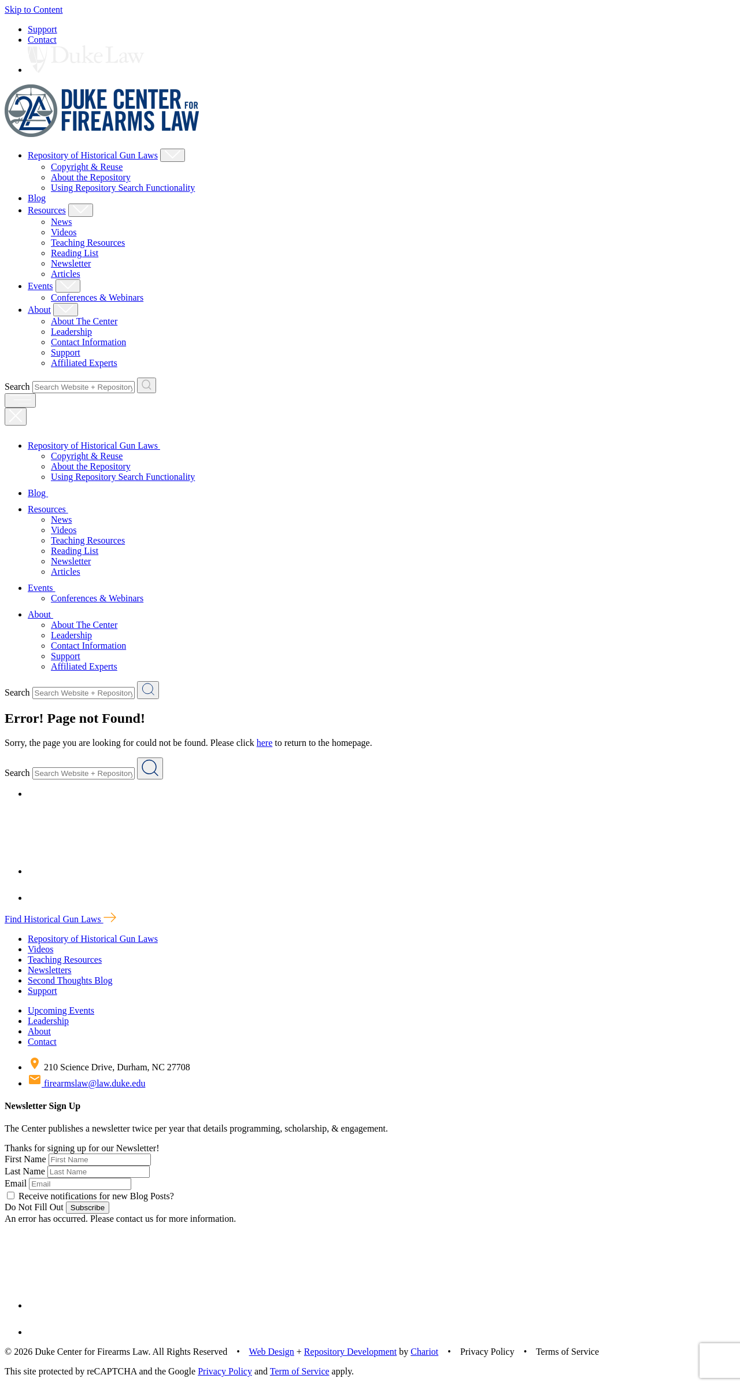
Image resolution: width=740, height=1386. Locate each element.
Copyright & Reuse (87, 167)
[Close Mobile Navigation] (16, 417)
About (39, 310)
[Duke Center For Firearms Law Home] (102, 134)
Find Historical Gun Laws (60, 919)
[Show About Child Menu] (65, 309)
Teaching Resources (88, 242)
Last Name (25, 1171)
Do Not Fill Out (34, 1207)
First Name (25, 1159)
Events (40, 286)
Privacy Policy (225, 1371)
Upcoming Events (61, 1010)
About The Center (84, 321)
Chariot (424, 1352)
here (265, 743)
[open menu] (20, 400)
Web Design (271, 1352)
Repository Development (350, 1352)
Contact (42, 40)
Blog (37, 198)
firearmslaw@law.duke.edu (86, 1083)
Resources (47, 210)
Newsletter (71, 263)
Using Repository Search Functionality (123, 188)
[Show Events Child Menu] (68, 286)
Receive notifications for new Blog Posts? (90, 1196)
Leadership (71, 332)
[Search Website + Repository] (146, 385)
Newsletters (50, 970)
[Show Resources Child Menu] (80, 210)
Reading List (74, 253)
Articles (65, 274)
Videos (63, 232)
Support (42, 29)
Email (16, 1183)
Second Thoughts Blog (70, 980)
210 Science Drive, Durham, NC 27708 (109, 1067)
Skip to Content (33, 9)
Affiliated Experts (84, 363)
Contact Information (88, 342)
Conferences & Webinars (97, 297)
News (61, 222)
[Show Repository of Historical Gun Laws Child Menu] (172, 155)
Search (17, 386)
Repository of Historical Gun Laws (93, 155)
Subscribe (88, 1207)
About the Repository (91, 177)
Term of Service (300, 1371)
